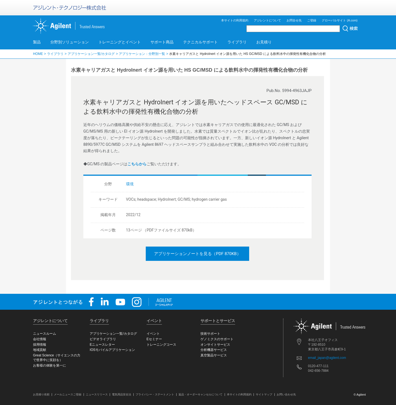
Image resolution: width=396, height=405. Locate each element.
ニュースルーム (44, 334)
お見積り (264, 42)
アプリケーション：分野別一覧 (142, 54)
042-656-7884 (318, 371)
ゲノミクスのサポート (216, 339)
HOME (38, 54)
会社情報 (39, 339)
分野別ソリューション (69, 42)
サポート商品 (162, 42)
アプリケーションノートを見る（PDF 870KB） (197, 253)
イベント (153, 334)
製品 (37, 42)
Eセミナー (154, 339)
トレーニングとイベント (119, 42)
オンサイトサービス (215, 345)
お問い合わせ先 (286, 394)
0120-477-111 (318, 366)
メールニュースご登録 (67, 394)
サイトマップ (264, 394)
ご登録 (311, 20)
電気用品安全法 (121, 394)
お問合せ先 (294, 20)
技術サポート (210, 334)
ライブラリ (237, 42)
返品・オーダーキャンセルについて (200, 394)
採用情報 (39, 345)
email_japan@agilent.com (327, 358)
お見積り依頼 (41, 394)
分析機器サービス (213, 350)
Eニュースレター (102, 345)
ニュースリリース (97, 394)
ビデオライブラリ (103, 339)
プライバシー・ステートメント (155, 394)
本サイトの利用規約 (234, 20)
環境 (130, 184)
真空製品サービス (213, 355)
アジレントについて (267, 20)
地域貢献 (39, 350)
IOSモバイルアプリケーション (112, 350)
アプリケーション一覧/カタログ (91, 54)
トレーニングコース (161, 345)
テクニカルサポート (200, 42)
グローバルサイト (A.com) (340, 20)
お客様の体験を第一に (49, 365)
